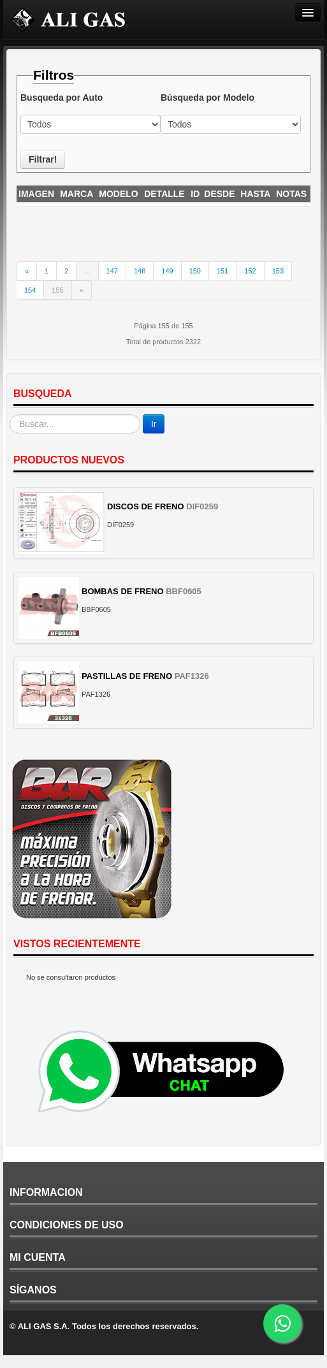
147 (112, 271)
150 (195, 271)
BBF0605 (183, 591)
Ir (154, 424)
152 (250, 271)
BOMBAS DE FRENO (123, 591)
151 (222, 271)
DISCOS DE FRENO (145, 506)
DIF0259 (202, 506)
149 (167, 271)
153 (278, 271)
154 (30, 290)
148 (139, 271)
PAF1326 (192, 676)
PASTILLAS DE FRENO (127, 676)
